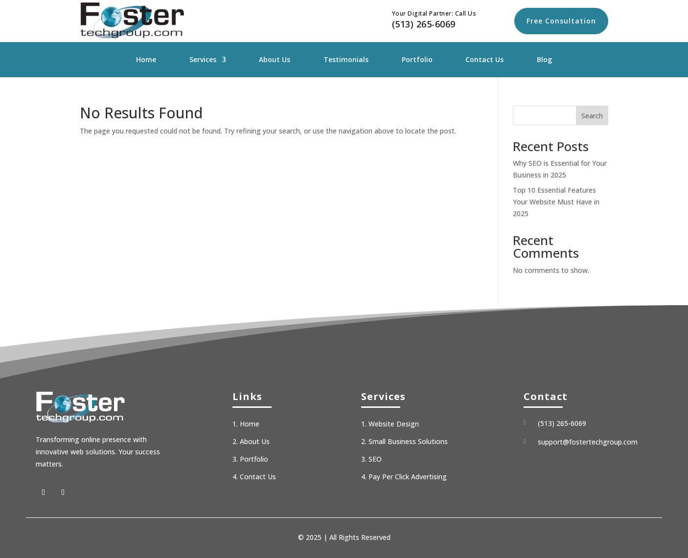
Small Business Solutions (408, 441)
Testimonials (345, 60)
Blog (544, 60)
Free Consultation (561, 20)
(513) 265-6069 (424, 24)
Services (202, 60)
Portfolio (417, 60)
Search (592, 115)
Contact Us (484, 60)
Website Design (393, 423)
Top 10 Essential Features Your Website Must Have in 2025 (556, 201)
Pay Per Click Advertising (407, 476)
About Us (274, 60)
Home (146, 60)
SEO (375, 459)
